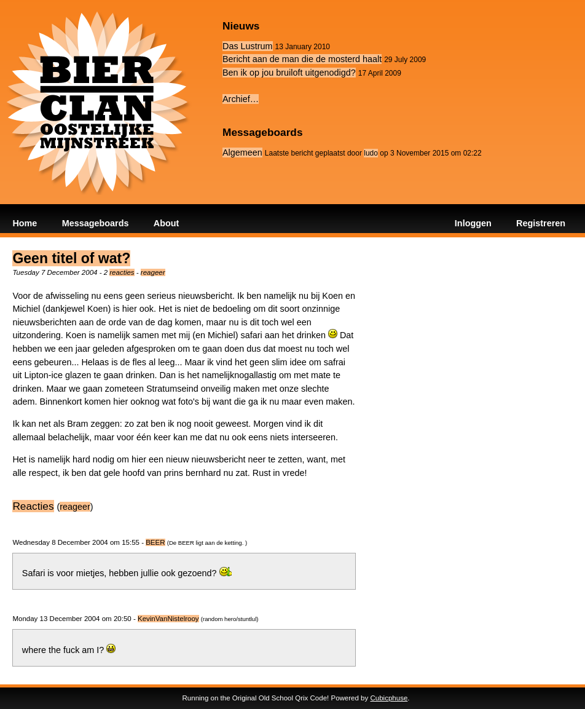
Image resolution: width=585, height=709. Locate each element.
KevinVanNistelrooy (168, 618)
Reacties (32, 506)
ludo (371, 153)
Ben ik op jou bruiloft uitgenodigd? (289, 72)
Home (24, 223)
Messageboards (95, 223)
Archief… (240, 99)
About (166, 223)
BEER (155, 542)
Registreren (540, 223)
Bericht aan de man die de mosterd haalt (302, 59)
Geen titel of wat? (71, 258)
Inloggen (473, 223)
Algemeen (242, 152)
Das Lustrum (247, 46)
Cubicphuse (388, 698)
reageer (153, 272)
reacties (121, 272)
